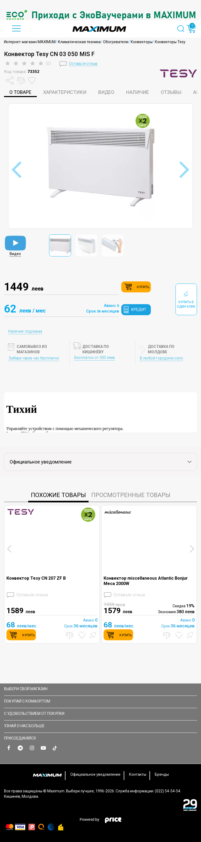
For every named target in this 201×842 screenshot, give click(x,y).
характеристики (64, 92)
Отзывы (171, 92)
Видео (106, 92)
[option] (100, 15)
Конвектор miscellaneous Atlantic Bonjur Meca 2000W (146, 581)
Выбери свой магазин (99, 689)
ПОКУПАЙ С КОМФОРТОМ (99, 701)
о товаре (20, 92)
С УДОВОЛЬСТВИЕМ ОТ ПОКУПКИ (99, 713)
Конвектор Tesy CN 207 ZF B (36, 578)
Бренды (162, 774)
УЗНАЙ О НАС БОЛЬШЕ (99, 726)
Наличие (137, 92)
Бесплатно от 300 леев (94, 357)
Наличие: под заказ (25, 331)
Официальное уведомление (95, 774)
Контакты (137, 774)
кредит (138, 309)
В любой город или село (161, 358)
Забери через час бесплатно (34, 358)
